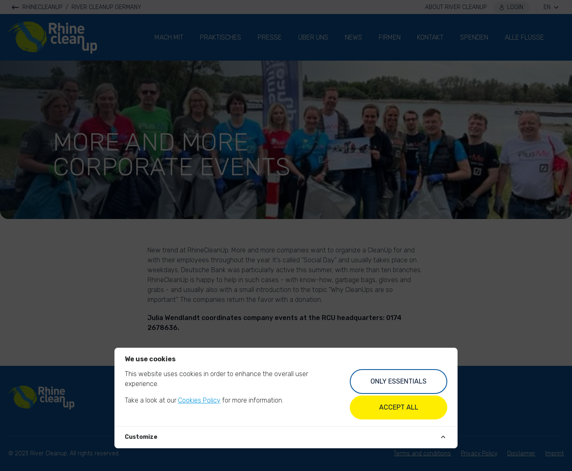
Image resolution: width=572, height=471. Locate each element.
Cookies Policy (199, 400)
